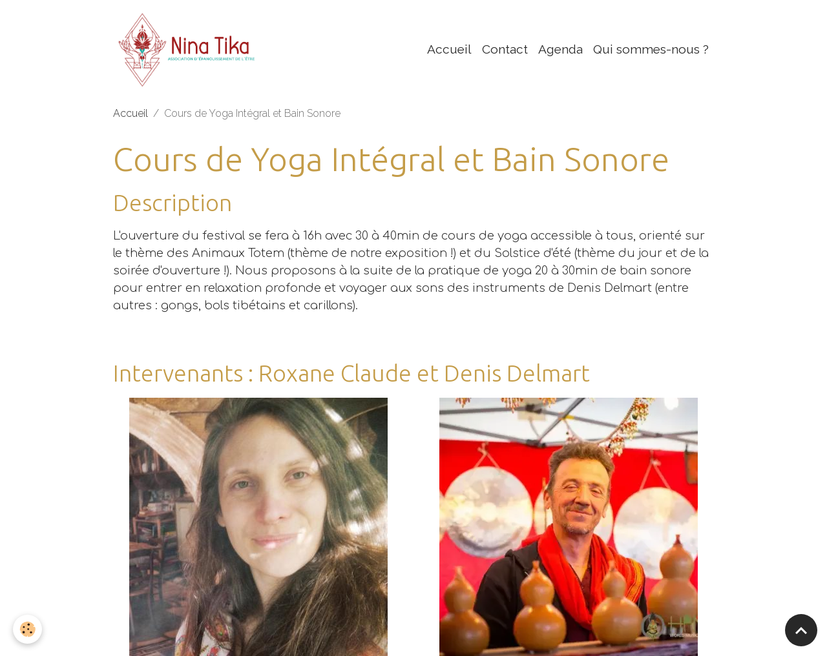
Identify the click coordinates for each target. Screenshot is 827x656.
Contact (505, 49)
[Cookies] (27, 629)
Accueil (449, 49)
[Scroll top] (801, 630)
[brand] (191, 49)
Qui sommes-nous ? (651, 49)
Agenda (560, 49)
